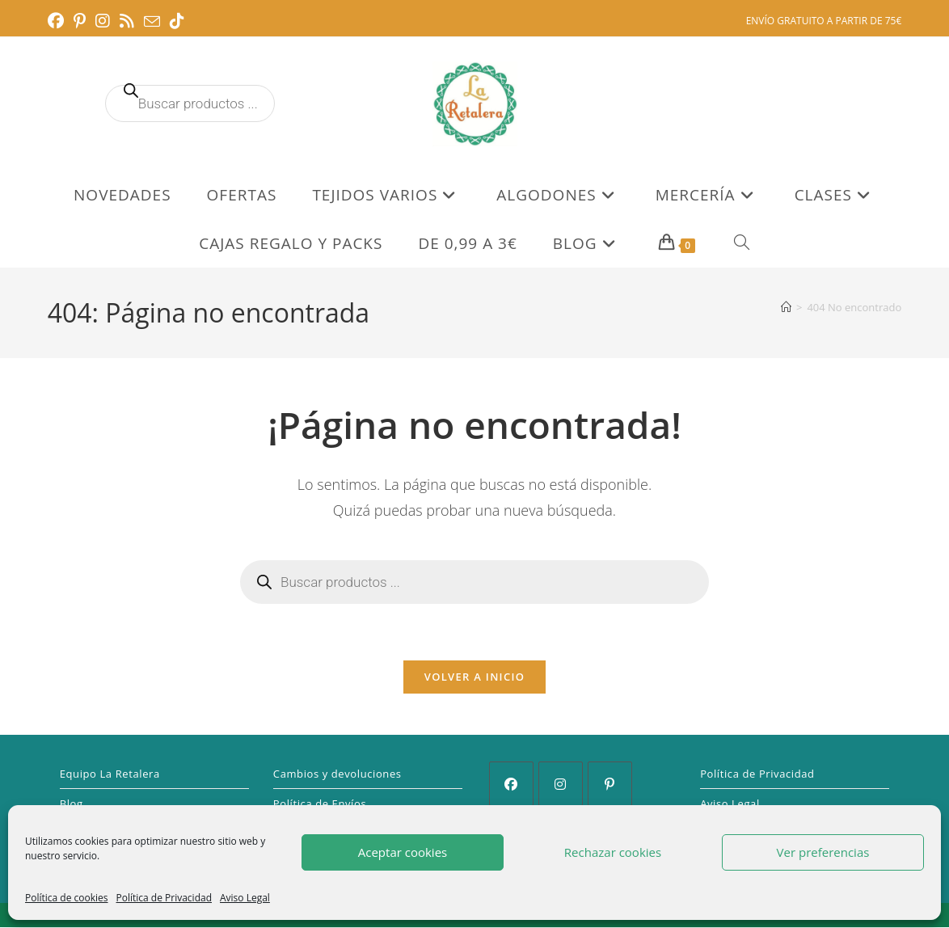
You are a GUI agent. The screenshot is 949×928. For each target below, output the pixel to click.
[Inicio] (786, 307)
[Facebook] (511, 784)
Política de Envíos (319, 804)
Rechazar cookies (612, 852)
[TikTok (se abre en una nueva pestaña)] (177, 21)
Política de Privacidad (164, 898)
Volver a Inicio (474, 677)
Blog (71, 804)
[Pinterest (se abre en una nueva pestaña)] (80, 21)
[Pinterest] (610, 784)
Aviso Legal (245, 898)
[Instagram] (560, 784)
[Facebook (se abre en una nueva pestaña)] (58, 21)
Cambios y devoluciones (337, 774)
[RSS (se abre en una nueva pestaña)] (127, 21)
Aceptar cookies (402, 852)
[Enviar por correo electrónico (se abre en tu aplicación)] (152, 22)
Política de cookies (66, 898)
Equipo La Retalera (110, 774)
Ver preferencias (823, 852)
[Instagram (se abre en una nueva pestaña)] (103, 21)
